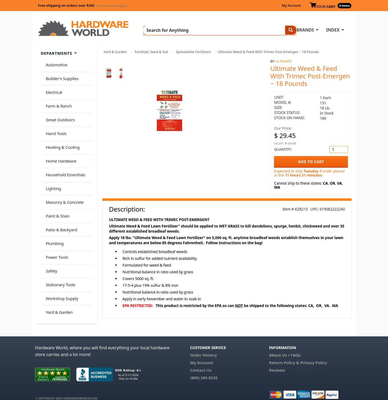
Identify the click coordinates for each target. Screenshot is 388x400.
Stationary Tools (59, 233)
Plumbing (53, 201)
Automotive (54, 63)
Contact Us (201, 362)
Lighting (51, 159)
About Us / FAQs (284, 347)
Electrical (52, 84)
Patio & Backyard (59, 191)
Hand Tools (54, 116)
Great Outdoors (58, 106)
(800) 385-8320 (203, 370)
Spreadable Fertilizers (193, 51)
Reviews (277, 362)
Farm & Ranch (57, 95)
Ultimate (283, 61)
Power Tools (55, 212)
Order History (203, 347)
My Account (291, 5)
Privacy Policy (313, 355)
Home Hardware (59, 137)
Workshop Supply (60, 244)
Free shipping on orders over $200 (82, 5)
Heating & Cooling (61, 127)
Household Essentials (63, 148)
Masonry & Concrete (63, 170)
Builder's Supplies (60, 74)
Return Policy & (284, 355)
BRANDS (192, 30)
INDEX (219, 30)
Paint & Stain (56, 180)
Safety (49, 223)
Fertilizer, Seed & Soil (151, 51)
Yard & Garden (115, 51)
